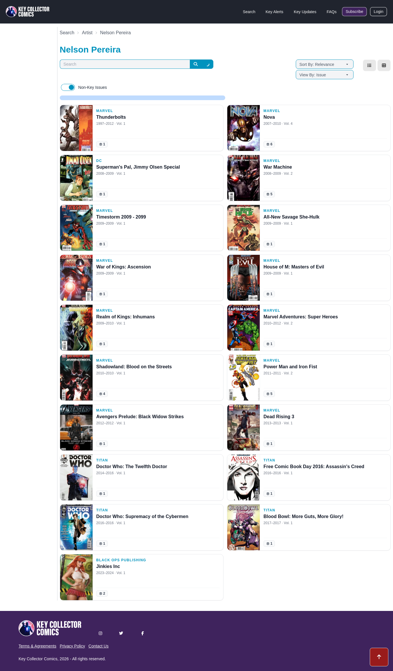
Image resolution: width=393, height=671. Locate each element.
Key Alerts (274, 11)
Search (249, 11)
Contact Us (99, 646)
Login (378, 11)
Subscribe (354, 11)
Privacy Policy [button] (72, 646)
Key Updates (305, 11)
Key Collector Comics (38, 658)
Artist (87, 32)
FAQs (332, 11)
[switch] (68, 87)
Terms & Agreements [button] (37, 646)
